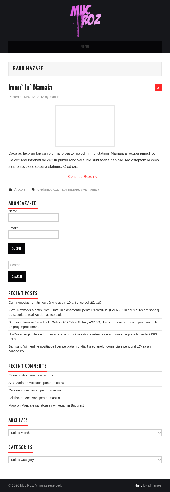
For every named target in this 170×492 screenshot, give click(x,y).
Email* (33, 232)
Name (33, 215)
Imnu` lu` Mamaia (30, 88)
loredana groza (48, 189)
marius (54, 97)
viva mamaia (90, 189)
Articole (19, 189)
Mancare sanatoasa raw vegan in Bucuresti (53, 405)
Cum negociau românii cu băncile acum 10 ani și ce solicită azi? (54, 302)
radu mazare (70, 189)
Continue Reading (85, 176)
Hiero (138, 485)
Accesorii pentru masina (39, 375)
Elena (12, 375)
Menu (85, 47)
